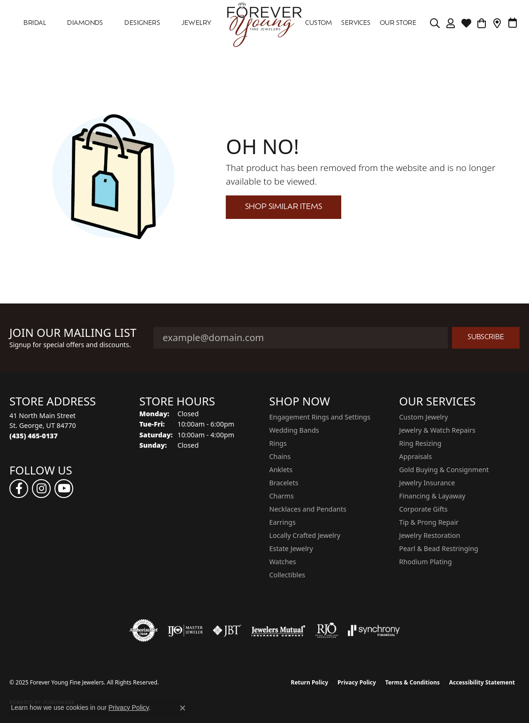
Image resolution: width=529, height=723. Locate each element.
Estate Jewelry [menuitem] (291, 548)
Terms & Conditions (412, 682)
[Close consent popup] (182, 708)
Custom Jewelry (423, 416)
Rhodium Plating (425, 561)
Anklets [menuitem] (281, 469)
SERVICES (356, 23)
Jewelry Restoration (429, 535)
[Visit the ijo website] (185, 630)
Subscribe (486, 337)
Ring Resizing (420, 443)
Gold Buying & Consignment (444, 469)
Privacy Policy (356, 682)
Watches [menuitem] (282, 561)
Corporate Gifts (423, 509)
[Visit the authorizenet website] (143, 630)
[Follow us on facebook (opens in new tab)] (18, 488)
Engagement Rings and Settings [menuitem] (320, 416)
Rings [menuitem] (278, 443)
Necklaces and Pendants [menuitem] (307, 509)
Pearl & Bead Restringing (438, 548)
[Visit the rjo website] (326, 630)
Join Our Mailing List (73, 333)
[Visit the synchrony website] (374, 630)
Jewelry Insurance (427, 482)
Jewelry (197, 23)
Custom (318, 23)
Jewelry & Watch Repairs (437, 430)
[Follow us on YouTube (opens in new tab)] (63, 488)
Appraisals (415, 456)
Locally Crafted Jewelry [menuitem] (305, 535)
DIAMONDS (85, 23)
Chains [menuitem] (280, 456)
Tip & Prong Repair (429, 522)
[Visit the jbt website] (227, 630)
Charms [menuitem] (281, 495)
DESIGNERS (142, 23)
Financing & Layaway (432, 495)
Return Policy (310, 682)
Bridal (34, 23)
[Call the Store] (33, 435)
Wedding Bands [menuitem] (294, 430)
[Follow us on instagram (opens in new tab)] (41, 488)
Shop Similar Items (283, 207)
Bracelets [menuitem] (284, 482)
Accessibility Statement (482, 682)
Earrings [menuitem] (282, 522)
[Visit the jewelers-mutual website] (278, 630)
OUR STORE (398, 23)
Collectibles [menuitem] (287, 574)
